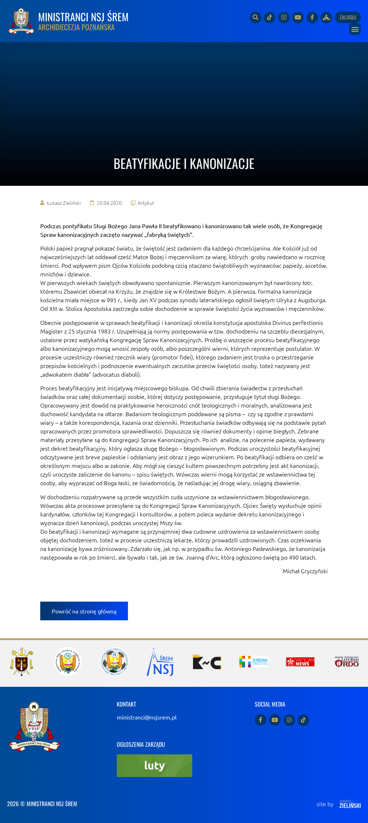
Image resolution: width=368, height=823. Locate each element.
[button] (355, 29)
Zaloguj (348, 17)
